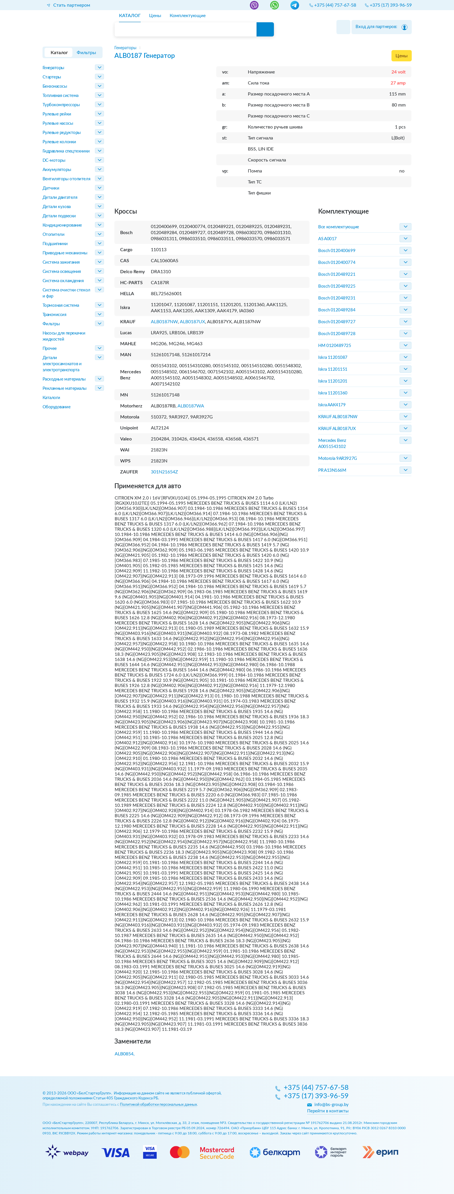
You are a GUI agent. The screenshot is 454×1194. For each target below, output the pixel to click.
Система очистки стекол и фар (66, 293)
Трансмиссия (54, 315)
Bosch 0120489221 (336, 274)
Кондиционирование (62, 225)
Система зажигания (61, 262)
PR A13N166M (332, 470)
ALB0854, (125, 1054)
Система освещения (62, 271)
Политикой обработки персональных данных (158, 1105)
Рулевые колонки (59, 142)
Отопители (54, 234)
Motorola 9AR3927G (337, 458)
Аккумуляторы (57, 170)
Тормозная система (61, 305)
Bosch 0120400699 (336, 251)
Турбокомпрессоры (61, 105)
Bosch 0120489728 (336, 334)
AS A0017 (327, 239)
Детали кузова (57, 207)
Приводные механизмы (65, 253)
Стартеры (52, 77)
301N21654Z (164, 472)
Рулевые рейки (57, 114)
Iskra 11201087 (332, 357)
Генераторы (54, 68)
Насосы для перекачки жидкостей (64, 336)
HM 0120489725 (334, 345)
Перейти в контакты (328, 1111)
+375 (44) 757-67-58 (316, 1088)
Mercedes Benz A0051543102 (332, 443)
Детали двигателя (60, 197)
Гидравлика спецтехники (66, 151)
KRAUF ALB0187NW (337, 417)
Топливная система (60, 95)
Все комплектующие (338, 227)
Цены (402, 56)
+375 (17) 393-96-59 (316, 1096)
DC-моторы (54, 160)
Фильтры (51, 324)
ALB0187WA (190, 406)
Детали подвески (59, 216)
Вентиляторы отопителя (66, 179)
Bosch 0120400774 (336, 262)
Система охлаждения (63, 281)
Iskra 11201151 (332, 369)
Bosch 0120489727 (336, 322)
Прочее (50, 348)
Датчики (51, 188)
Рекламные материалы (65, 388)
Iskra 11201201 (332, 381)
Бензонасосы (55, 86)
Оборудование (57, 407)
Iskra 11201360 (332, 393)
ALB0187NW (164, 321)
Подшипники (55, 244)
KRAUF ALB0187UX (337, 429)
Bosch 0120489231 (336, 298)
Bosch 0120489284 (336, 310)
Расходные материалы (64, 379)
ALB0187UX (192, 321)
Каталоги (51, 398)
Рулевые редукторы (62, 133)
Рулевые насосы (58, 123)
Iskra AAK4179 (331, 405)
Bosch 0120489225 (336, 286)
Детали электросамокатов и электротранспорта (62, 364)
